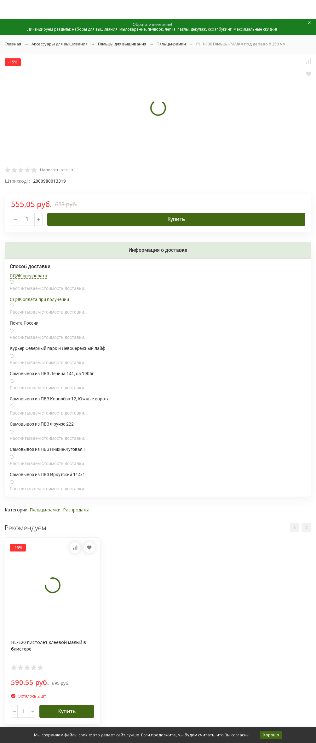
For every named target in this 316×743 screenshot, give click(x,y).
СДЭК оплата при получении (39, 299)
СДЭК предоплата (28, 275)
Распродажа (76, 510)
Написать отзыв (56, 170)
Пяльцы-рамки (171, 44)
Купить (176, 218)
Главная (13, 44)
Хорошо (271, 735)
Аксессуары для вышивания (60, 44)
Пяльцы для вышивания (122, 44)
